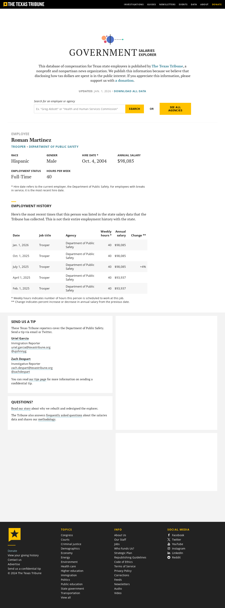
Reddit (174, 557)
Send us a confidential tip (24, 568)
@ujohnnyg (18, 351)
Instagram (176, 548)
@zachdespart (20, 372)
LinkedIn (175, 553)
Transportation (70, 593)
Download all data (130, 91)
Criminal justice (71, 544)
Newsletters (122, 584)
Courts (65, 539)
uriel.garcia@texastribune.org (30, 347)
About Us (120, 535)
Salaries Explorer (147, 52)
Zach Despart (21, 359)
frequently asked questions (64, 415)
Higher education (72, 571)
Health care (68, 566)
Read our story (21, 408)
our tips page (37, 379)
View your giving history (23, 555)
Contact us (15, 560)
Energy (65, 557)
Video (117, 593)
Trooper (18, 147)
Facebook (175, 535)
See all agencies (175, 108)
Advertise (14, 564)
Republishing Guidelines (130, 557)
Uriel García (20, 338)
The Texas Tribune (167, 66)
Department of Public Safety (54, 147)
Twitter (174, 539)
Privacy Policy (123, 571)
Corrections (121, 575)
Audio (118, 588)
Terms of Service (125, 566)
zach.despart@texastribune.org (32, 368)
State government (72, 588)
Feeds (118, 579)
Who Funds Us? (124, 548)
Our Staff (120, 539)
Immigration (69, 575)
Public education (72, 584)
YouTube (175, 544)
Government (103, 52)
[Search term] (79, 109)
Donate (12, 551)
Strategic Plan (123, 553)
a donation (124, 80)
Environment (69, 562)
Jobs (117, 544)
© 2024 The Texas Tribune (25, 573)
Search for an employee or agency (54, 101)
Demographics (70, 548)
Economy (67, 553)
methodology (46, 419)
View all (66, 597)
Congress (67, 535)
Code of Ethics (123, 562)
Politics (65, 579)
